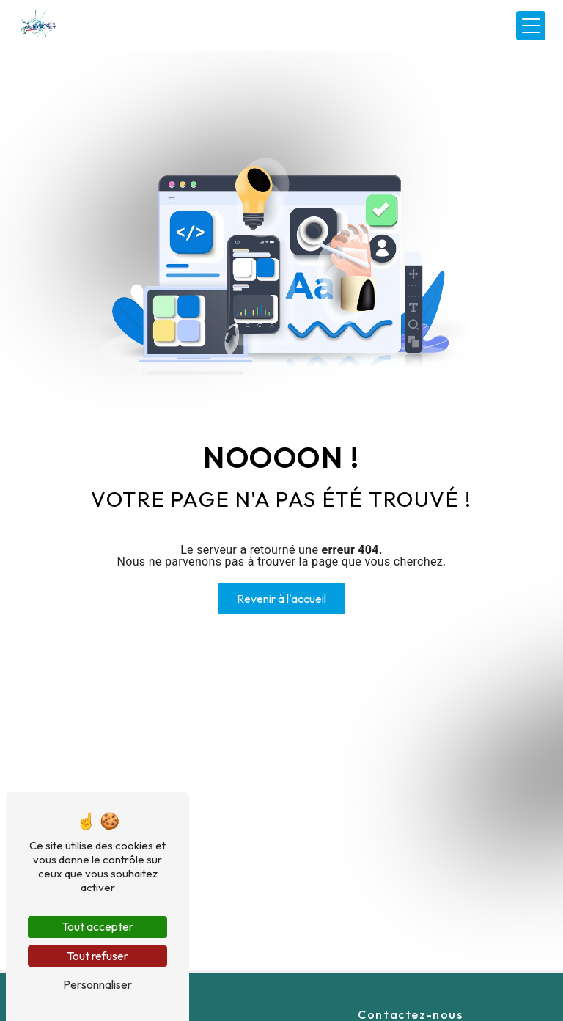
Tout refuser (97, 955)
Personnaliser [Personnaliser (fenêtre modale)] (97, 984)
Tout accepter (97, 926)
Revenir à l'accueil (281, 598)
